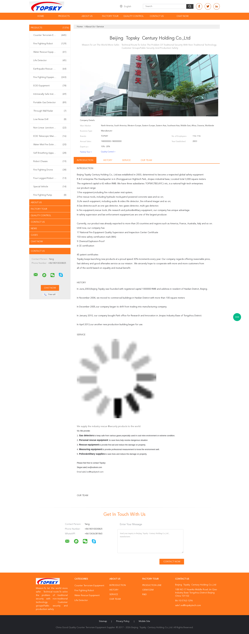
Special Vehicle (49, 186)
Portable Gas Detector (49, 102)
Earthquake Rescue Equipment (49, 68)
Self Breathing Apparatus (49, 153)
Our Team (146, 160)
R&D (144, 594)
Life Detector (49, 60)
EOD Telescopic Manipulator (49, 136)
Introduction (85, 160)
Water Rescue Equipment (49, 52)
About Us (87, 16)
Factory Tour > (86, 152)
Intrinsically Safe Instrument (49, 94)
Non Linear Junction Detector (49, 127)
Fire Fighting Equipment (49, 77)
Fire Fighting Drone (49, 169)
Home (40, 16)
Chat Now (182, 16)
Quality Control (133, 16)
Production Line (152, 585)
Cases (34, 235)
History (107, 160)
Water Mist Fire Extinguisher (49, 144)
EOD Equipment (49, 85)
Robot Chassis (49, 161)
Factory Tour (110, 16)
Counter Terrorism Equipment (49, 35)
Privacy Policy (122, 621)
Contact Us (157, 16)
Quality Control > (108, 152)
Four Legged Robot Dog (49, 178)
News (34, 228)
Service (126, 160)
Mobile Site (144, 621)
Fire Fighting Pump (49, 195)
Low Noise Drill (49, 119)
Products (64, 16)
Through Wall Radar (49, 111)
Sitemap (103, 621)
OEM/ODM (148, 590)
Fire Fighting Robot (49, 43)
